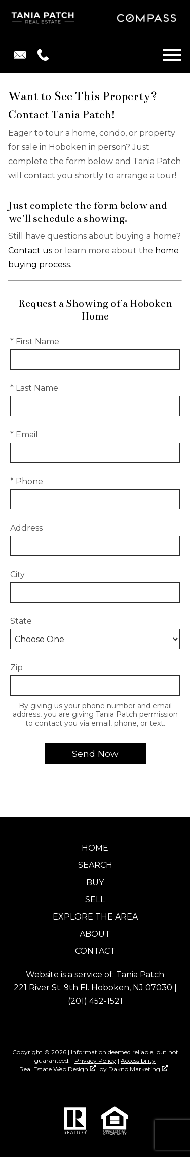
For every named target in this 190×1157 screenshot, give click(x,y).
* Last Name (34, 388)
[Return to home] (43, 18)
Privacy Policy (95, 1060)
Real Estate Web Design (57, 1069)
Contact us (30, 250)
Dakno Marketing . (138, 1069)
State (21, 621)
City (17, 574)
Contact (95, 951)
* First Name (34, 341)
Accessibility (138, 1060)
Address (26, 528)
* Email (24, 435)
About (95, 934)
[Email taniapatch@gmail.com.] (19, 54)
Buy (95, 882)
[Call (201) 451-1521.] (41, 54)
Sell (95, 899)
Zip (16, 667)
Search (95, 865)
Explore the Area (95, 917)
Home (95, 848)
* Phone (26, 481)
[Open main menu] (172, 55)
